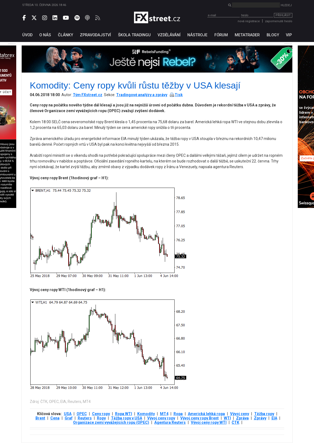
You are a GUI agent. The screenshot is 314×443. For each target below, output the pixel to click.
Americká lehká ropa (206, 414)
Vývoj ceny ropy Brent (199, 418)
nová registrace (249, 21)
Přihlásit (283, 15)
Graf (69, 418)
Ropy (101, 418)
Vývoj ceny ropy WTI (209, 422)
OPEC (82, 414)
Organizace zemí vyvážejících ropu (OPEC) (111, 422)
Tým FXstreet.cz (87, 95)
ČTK (235, 422)
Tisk (179, 95)
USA (67, 414)
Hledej (286, 5)
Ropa (178, 414)
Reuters (85, 418)
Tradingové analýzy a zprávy (141, 95)
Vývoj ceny (239, 414)
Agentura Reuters (170, 422)
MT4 (164, 414)
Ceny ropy (101, 414)
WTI (227, 418)
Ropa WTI (123, 414)
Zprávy (260, 418)
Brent (40, 418)
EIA (274, 418)
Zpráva (242, 418)
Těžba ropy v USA (126, 418)
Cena (55, 418)
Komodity (146, 414)
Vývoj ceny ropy (161, 418)
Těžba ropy (264, 414)
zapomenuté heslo (278, 21)
